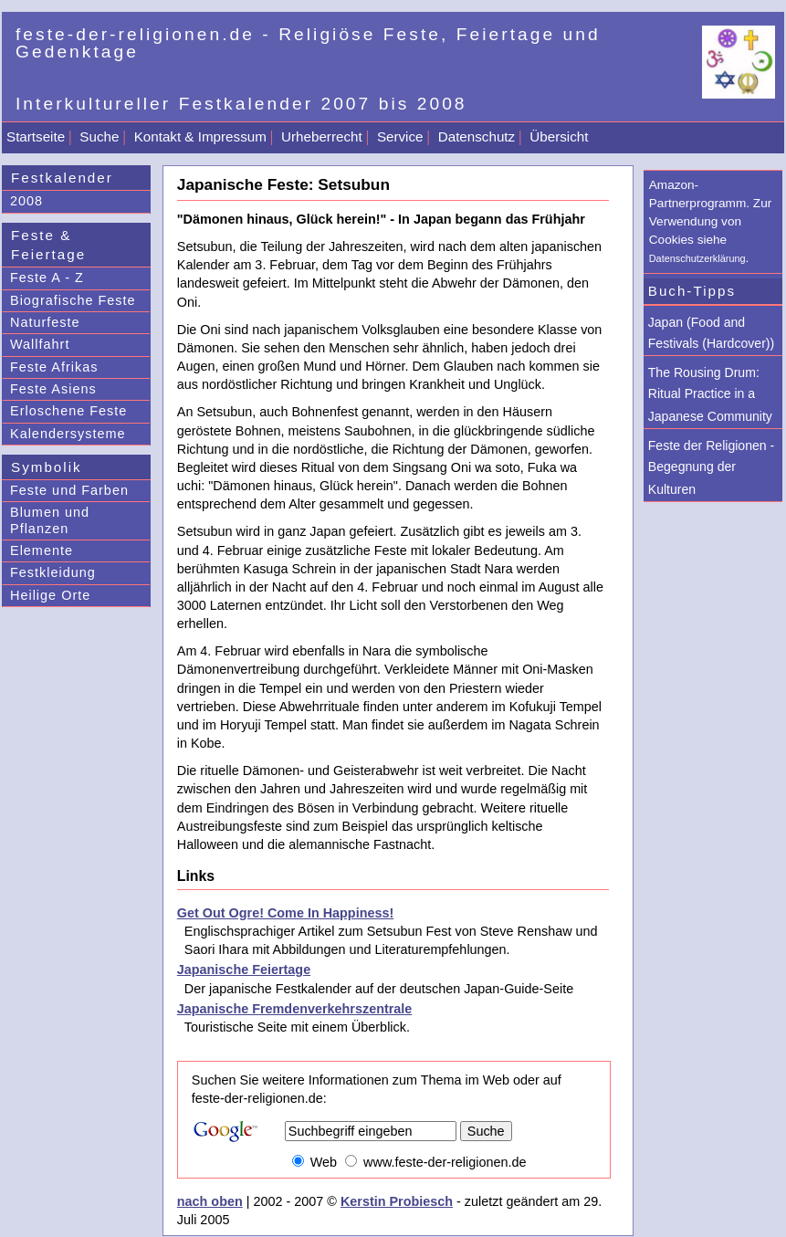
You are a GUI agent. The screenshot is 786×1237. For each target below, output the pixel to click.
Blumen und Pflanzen (49, 520)
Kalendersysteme (68, 433)
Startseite (35, 136)
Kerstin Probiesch (397, 1201)
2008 (26, 201)
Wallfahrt (39, 344)
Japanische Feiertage (243, 969)
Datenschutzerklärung (697, 258)
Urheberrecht (321, 136)
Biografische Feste (73, 300)
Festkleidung (53, 572)
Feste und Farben (69, 490)
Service (400, 136)
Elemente (41, 550)
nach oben (210, 1201)
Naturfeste (45, 322)
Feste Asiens (53, 389)
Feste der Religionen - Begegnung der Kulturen (711, 467)
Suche (99, 136)
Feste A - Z (47, 277)
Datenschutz (476, 136)
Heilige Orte (50, 595)
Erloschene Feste (68, 411)
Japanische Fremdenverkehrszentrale (295, 1008)
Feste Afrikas (54, 367)
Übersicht (558, 136)
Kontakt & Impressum (200, 136)
